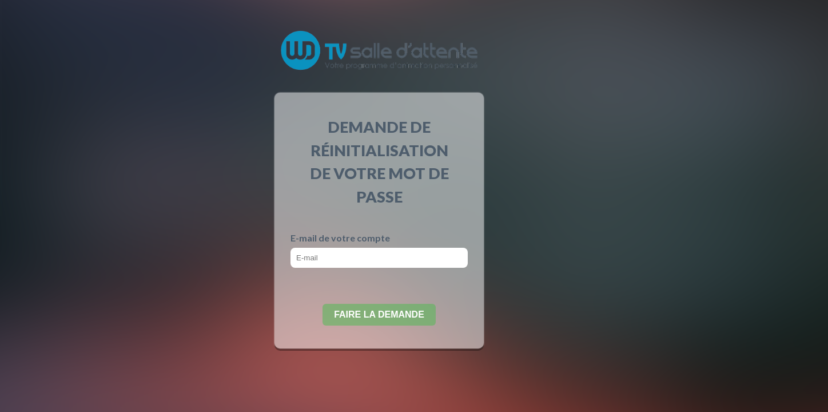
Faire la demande (379, 314)
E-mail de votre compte (340, 237)
